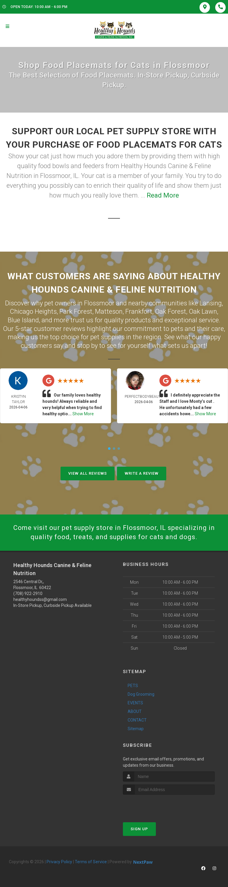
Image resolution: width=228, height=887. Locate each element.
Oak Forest (170, 311)
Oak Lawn (203, 311)
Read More (163, 195)
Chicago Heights (33, 311)
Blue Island (23, 320)
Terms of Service (91, 861)
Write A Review (142, 473)
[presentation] (154, 806)
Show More (83, 413)
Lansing (211, 303)
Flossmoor (99, 303)
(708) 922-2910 (27, 593)
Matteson (109, 311)
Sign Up (139, 829)
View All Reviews (87, 473)
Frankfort (138, 311)
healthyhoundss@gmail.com (40, 599)
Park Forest (75, 311)
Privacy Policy (59, 861)
